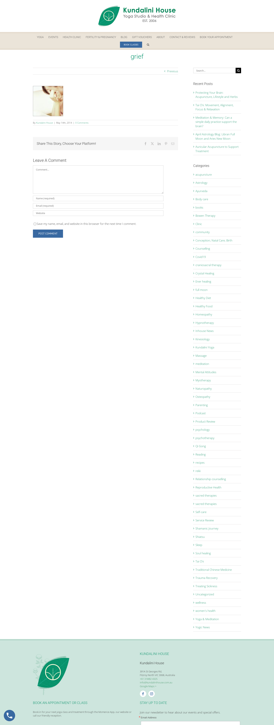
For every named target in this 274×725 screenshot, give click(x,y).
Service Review (204, 520)
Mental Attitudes (205, 372)
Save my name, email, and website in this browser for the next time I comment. (86, 224)
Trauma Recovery (206, 578)
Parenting (201, 405)
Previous (172, 71)
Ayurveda (201, 191)
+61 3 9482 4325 (148, 679)
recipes (200, 462)
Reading (200, 454)
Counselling (202, 248)
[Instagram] (151, 694)
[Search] (238, 70)
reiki (198, 471)
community (202, 232)
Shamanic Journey (206, 528)
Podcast (200, 413)
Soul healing (203, 553)
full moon (201, 290)
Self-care (200, 512)
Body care (201, 199)
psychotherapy (204, 438)
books (199, 207)
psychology (202, 429)
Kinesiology (202, 339)
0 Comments (82, 122)
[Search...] (214, 70)
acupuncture (203, 174)
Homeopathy (203, 314)
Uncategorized (204, 594)
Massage (201, 355)
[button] (148, 44)
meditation (202, 364)
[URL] (98, 213)
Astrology (201, 183)
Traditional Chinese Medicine (213, 570)
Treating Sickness (206, 586)
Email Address (148, 717)
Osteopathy (202, 397)
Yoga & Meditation (207, 619)
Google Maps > (148, 686)
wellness (200, 602)
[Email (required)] (98, 206)
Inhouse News (204, 331)
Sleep (198, 545)
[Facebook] (143, 694)
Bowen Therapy (205, 215)
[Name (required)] (98, 198)
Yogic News (202, 627)
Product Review (205, 421)
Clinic (198, 224)
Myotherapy (203, 380)
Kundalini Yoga (204, 347)
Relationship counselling (210, 479)
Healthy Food (204, 306)
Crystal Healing (204, 273)
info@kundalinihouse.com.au (156, 682)
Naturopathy (203, 388)
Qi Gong (200, 446)
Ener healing (203, 281)
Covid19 (200, 257)
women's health (205, 611)
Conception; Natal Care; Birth (213, 240)
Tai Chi (199, 561)
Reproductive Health (208, 487)
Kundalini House (44, 122)
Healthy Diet (203, 298)
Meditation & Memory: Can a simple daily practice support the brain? (216, 122)
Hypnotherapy (204, 323)
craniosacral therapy (208, 265)
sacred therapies (206, 495)
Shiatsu (200, 537)
